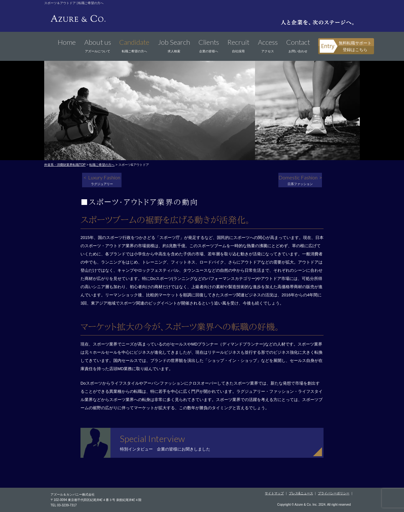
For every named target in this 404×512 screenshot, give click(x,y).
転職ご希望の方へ (102, 164)
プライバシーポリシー (333, 493)
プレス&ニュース (301, 493)
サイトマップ (274, 493)
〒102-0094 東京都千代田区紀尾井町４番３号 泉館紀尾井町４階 (95, 500)
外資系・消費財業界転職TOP (65, 164)
